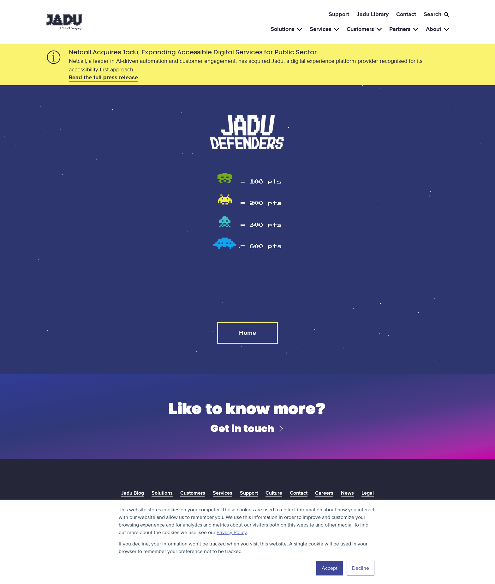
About (437, 29)
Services (324, 29)
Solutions (286, 29)
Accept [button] (329, 568)
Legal (367, 493)
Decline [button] (360, 568)
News (347, 493)
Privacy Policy (232, 532)
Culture (273, 493)
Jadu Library (373, 14)
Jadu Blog (132, 493)
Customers (364, 29)
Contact (406, 14)
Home (247, 333)
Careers (324, 493)
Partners (403, 29)
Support (339, 14)
